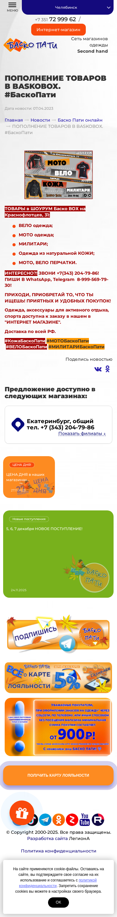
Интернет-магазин (58, 29)
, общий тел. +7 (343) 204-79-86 (60, 424)
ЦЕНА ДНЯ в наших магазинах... (25, 477)
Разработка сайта (47, 838)
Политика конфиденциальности (58, 851)
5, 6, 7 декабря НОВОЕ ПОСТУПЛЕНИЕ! (44, 528)
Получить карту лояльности (58, 775)
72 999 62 (55, 19)
